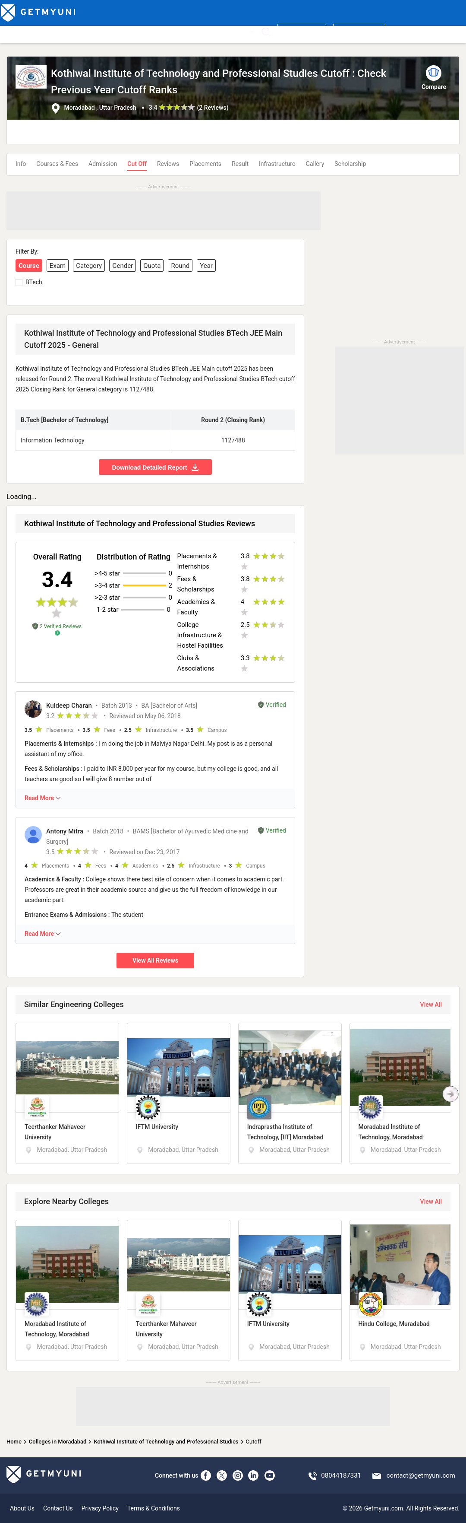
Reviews (168, 163)
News (219, 31)
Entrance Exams (106, 31)
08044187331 (341, 1475)
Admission (102, 163)
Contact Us (58, 1508)
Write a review (302, 31)
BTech (33, 282)
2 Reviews (212, 107)
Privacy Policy (100, 1508)
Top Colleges (20, 31)
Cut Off (137, 163)
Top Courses (61, 31)
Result (240, 163)
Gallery (314, 163)
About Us (22, 1508)
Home (14, 1441)
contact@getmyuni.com (421, 1475)
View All (431, 1004)
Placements (205, 163)
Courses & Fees (57, 163)
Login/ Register (359, 31)
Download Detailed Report (155, 467)
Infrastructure (277, 163)
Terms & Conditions (153, 1508)
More (244, 31)
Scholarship (350, 163)
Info (21, 163)
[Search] (266, 32)
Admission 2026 (183, 31)
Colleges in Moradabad (58, 1441)
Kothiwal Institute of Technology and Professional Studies (166, 1441)
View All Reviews (155, 960)
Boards (144, 31)
